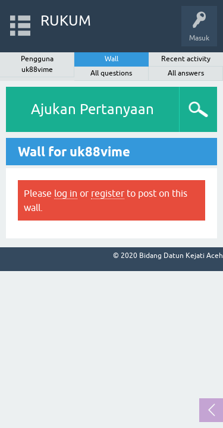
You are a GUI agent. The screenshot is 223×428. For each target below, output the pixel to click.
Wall (111, 59)
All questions (111, 73)
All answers (186, 73)
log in (65, 193)
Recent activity (186, 59)
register (107, 193)
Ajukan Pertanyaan (92, 109)
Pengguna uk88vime (37, 64)
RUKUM (65, 20)
